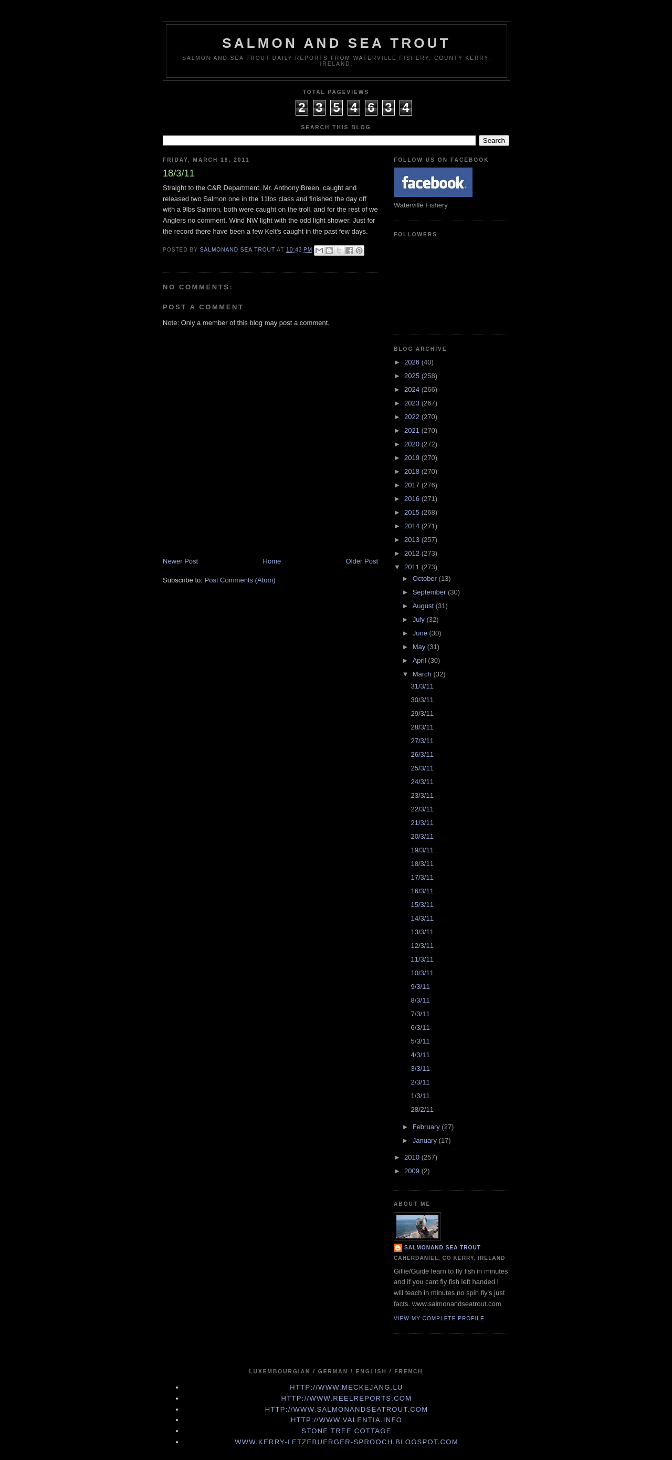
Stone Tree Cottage (346, 1431)
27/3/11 (422, 741)
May (420, 647)
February (427, 1127)
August (424, 606)
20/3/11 (422, 836)
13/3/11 (422, 932)
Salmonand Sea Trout (442, 1247)
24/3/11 (422, 782)
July (420, 619)
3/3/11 (420, 1068)
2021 (413, 430)
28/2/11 (422, 1109)
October (426, 578)
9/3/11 (420, 986)
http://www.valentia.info (346, 1420)
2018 (413, 471)
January (426, 1140)
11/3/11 (422, 959)
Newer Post (180, 561)
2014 (413, 526)
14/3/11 (422, 918)
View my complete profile (439, 1318)
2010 (413, 1157)
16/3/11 (422, 891)
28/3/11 (422, 727)
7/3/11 (420, 1014)
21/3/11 (422, 823)
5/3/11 (420, 1041)
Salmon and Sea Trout (336, 43)
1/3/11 (420, 1096)
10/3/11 (422, 973)
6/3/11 (420, 1027)
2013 (413, 540)
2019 (413, 458)
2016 (413, 499)
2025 (413, 376)
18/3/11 (422, 864)
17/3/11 (422, 877)
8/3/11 (420, 1000)
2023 (413, 403)
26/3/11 (422, 754)
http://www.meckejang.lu (346, 1387)
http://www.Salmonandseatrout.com (346, 1409)
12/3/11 (422, 946)
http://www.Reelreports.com (346, 1398)
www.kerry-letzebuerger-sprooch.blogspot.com (346, 1442)
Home (272, 561)
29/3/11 (422, 713)
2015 (413, 512)
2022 (413, 417)
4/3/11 (420, 1055)
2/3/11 (420, 1082)
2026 (413, 362)
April (420, 660)
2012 (413, 553)
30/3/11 (422, 700)
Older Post (362, 561)
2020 (413, 444)
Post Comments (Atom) (240, 580)
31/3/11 (422, 686)
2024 (413, 389)
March (423, 674)
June (421, 633)
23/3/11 (422, 795)
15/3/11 (422, 905)
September (430, 592)
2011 (413, 567)
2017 (413, 485)
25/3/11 (422, 768)
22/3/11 (422, 809)
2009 (413, 1171)
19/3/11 (422, 850)
